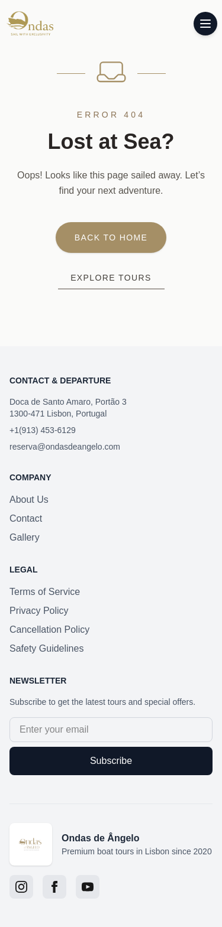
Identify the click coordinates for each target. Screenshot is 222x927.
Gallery (24, 537)
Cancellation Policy (49, 629)
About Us (29, 500)
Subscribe (111, 761)
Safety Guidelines (46, 648)
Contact (25, 518)
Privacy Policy (39, 611)
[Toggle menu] (205, 23)
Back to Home (111, 237)
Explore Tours (111, 277)
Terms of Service (44, 592)
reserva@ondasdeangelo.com (64, 446)
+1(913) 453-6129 (42, 430)
